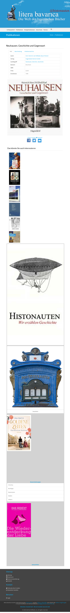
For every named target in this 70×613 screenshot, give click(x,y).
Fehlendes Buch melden (13, 588)
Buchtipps (10, 488)
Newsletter (35, 411)
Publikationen (19, 29)
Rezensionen (11, 492)
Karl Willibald (37, 56)
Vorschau (10, 485)
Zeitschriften (35, 564)
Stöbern (10, 499)
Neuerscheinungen (35, 482)
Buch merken (32, 137)
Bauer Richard (44, 56)
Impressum (10, 577)
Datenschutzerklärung (12, 579)
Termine (45, 29)
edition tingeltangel (61, 602)
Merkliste (39, 137)
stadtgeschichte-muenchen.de (46, 603)
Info (11, 51)
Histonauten (29, 602)
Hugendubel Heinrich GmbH (33, 59)
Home (51, 35)
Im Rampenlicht (11, 29)
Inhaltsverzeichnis (29, 51)
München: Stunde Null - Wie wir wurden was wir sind (35, 607)
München (34, 62)
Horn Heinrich (29, 56)
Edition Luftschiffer (42, 602)
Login (8, 598)
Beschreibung (18, 51)
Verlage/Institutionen (29, 29)
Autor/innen (39, 29)
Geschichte (40, 62)
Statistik (9, 581)
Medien (10, 496)
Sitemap (9, 575)
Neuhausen (29, 62)
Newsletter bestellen (12, 590)
